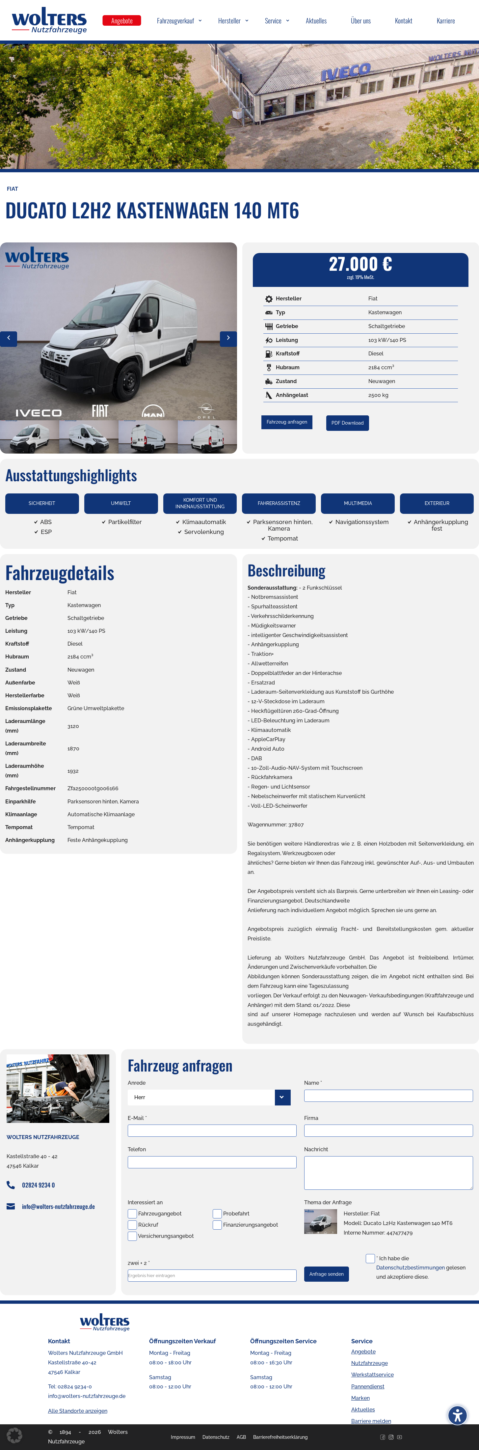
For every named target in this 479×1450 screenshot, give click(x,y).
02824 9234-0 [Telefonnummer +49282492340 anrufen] (75, 1386)
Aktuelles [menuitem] (316, 20)
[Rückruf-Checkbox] (132, 1225)
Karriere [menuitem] (446, 20)
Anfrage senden (326, 1274)
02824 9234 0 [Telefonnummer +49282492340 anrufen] (38, 1185)
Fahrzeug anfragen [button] (287, 422)
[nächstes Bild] (228, 339)
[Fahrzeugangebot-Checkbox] (132, 1213)
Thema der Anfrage (328, 1202)
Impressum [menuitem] (183, 1437)
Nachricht (316, 1149)
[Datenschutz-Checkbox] (370, 1258)
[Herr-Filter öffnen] (283, 1097)
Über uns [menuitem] (361, 20)
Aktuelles (363, 1410)
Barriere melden (371, 1421)
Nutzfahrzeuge (369, 1363)
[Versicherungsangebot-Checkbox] (132, 1236)
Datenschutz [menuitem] (215, 1437)
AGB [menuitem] (241, 1437)
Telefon (137, 1149)
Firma (311, 1118)
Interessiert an (145, 1202)
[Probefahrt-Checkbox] (217, 1213)
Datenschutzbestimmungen (410, 1268)
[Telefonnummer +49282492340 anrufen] (12, 1185)
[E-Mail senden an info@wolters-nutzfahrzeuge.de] (12, 1206)
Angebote (363, 1352)
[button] (14, 1435)
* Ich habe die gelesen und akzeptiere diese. (421, 1267)
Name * (313, 1083)
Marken (360, 1398)
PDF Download (348, 423)
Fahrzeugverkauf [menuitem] (175, 20)
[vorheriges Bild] (8, 339)
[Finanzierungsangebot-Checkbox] (217, 1225)
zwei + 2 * (139, 1263)
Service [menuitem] (273, 20)
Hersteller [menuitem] (229, 20)
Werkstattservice (372, 1375)
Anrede (137, 1083)
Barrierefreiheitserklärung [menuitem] (280, 1437)
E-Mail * (137, 1118)
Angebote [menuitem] (122, 20)
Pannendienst (368, 1386)
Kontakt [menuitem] (403, 20)
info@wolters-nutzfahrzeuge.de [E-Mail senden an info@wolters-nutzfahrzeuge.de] (58, 1206)
